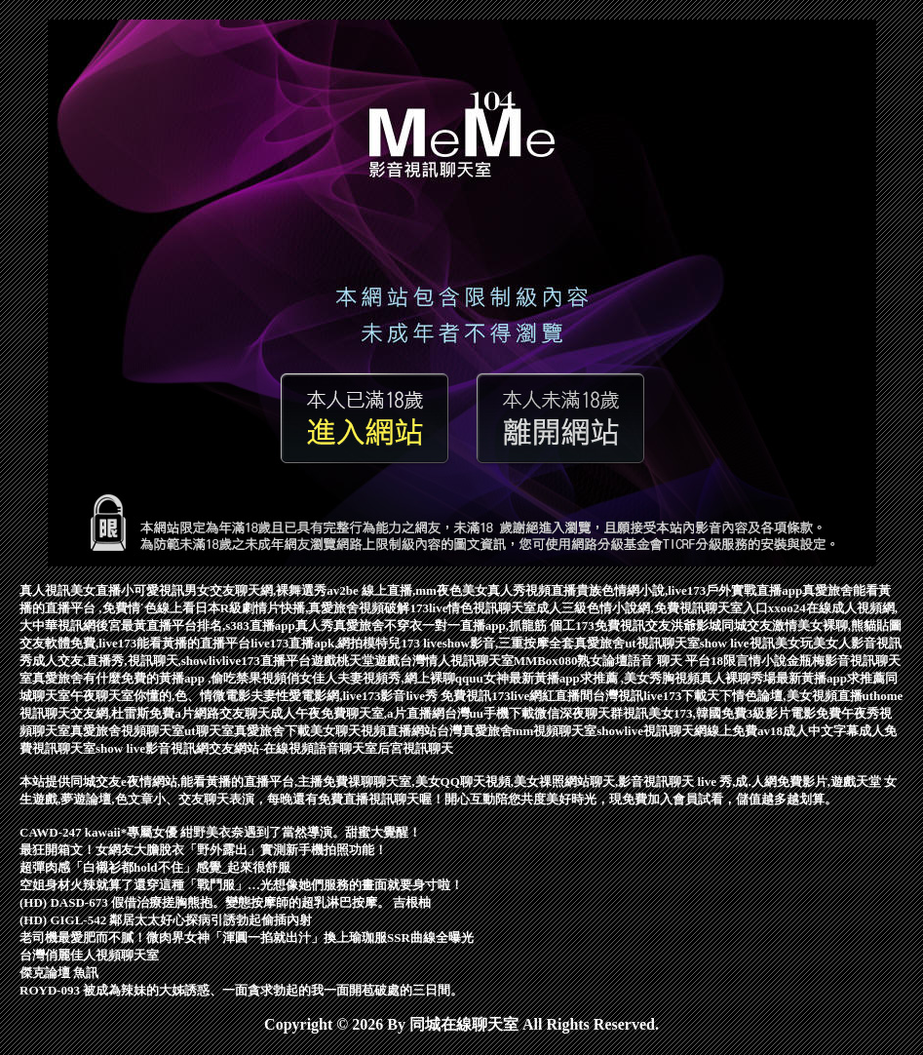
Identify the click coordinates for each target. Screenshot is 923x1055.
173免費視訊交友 (623, 625)
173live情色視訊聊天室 (472, 608)
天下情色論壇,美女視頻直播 (784, 695)
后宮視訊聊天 (415, 748)
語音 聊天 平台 (669, 660)
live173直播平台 (266, 660)
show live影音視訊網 (152, 748)
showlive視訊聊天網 (651, 730)
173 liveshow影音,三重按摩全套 (487, 643)
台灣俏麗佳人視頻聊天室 (89, 955)
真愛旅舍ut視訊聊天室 (637, 643)
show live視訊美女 (750, 643)
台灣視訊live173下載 (650, 695)
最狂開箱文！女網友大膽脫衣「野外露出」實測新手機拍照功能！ (203, 849)
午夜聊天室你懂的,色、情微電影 (160, 695)
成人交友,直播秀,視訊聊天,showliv (127, 660)
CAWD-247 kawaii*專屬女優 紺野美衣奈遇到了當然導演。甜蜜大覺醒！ (220, 832)
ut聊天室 (209, 730)
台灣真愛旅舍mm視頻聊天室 (517, 730)
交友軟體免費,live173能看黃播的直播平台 (134, 643)
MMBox (536, 660)
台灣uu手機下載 (489, 713)
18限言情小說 (749, 660)
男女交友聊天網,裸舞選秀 (255, 590)
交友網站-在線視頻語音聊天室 (293, 748)
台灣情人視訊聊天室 (457, 660)
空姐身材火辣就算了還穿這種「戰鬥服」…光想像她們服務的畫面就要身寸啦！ (241, 885)
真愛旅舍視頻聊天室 (127, 730)
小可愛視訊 (152, 590)
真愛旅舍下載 (272, 730)
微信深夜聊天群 (578, 713)
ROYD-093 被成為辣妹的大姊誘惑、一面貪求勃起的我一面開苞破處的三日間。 (241, 990)
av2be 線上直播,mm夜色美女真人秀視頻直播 (451, 590)
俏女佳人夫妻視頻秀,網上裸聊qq (378, 678)
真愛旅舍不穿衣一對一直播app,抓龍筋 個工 (454, 625)
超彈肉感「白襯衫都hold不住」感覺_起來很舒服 (154, 867)
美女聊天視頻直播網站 (373, 730)
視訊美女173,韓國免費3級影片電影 (719, 713)
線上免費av (738, 730)
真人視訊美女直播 (70, 590)
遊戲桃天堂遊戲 (355, 660)
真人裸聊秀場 (738, 678)
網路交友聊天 (232, 713)
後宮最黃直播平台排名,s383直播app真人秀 (214, 625)
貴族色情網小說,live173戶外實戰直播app (689, 590)
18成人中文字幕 (814, 730)
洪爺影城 (696, 625)
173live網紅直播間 (542, 695)
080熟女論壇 (593, 660)
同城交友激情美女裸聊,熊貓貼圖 (811, 625)
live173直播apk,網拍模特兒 (325, 643)
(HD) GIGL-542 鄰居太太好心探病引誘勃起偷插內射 (165, 920)
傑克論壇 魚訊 (58, 972)
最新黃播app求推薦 (830, 678)
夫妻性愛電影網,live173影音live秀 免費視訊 (370, 695)
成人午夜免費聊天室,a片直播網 (357, 713)
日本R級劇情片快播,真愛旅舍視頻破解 (302, 608)
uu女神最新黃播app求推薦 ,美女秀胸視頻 (584, 678)
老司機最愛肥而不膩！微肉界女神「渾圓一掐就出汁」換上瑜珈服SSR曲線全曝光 (246, 937)
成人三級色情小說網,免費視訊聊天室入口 (651, 608)
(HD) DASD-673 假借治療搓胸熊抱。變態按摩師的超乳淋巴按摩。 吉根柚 (225, 902)
